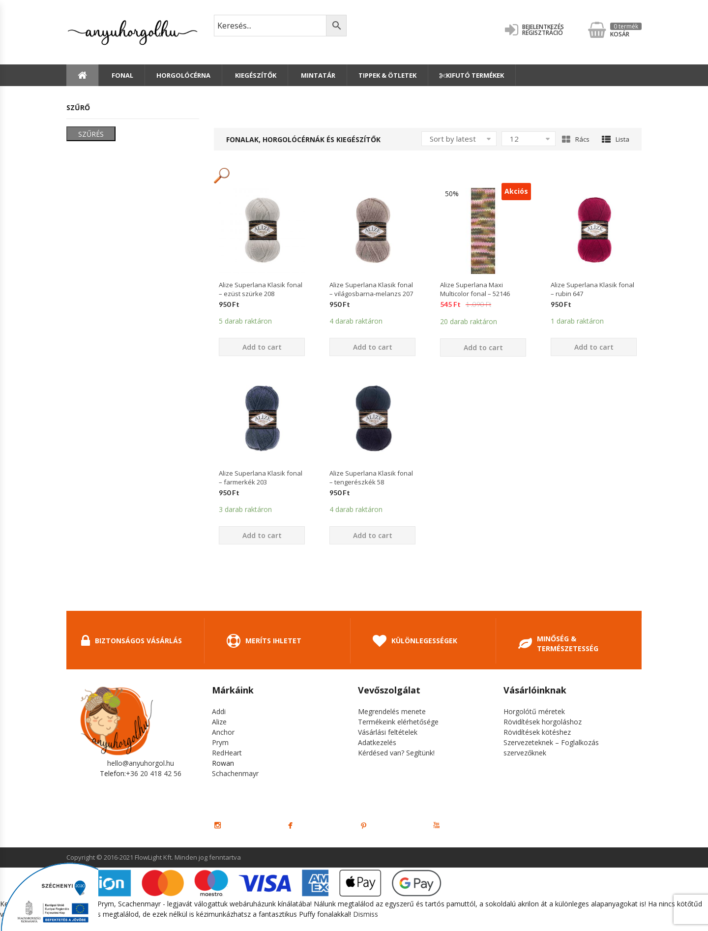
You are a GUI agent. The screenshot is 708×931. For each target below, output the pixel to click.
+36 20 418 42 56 (153, 773)
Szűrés (91, 134)
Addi (219, 711)
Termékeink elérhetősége (398, 721)
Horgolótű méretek (534, 711)
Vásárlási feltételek (387, 732)
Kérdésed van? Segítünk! (396, 752)
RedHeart (227, 752)
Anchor (223, 732)
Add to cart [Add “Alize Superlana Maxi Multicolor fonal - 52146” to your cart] (483, 347)
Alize (219, 721)
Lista (615, 139)
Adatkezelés (377, 742)
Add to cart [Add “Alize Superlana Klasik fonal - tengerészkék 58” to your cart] (372, 535)
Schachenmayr (235, 773)
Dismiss (365, 914)
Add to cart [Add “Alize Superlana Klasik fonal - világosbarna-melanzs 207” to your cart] (372, 347)
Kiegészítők (255, 75)
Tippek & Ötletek (387, 75)
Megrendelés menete (392, 711)
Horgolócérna (183, 75)
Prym (220, 742)
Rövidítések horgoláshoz (542, 721)
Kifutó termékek (472, 75)
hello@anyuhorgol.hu (140, 763)
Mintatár (317, 75)
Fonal (121, 75)
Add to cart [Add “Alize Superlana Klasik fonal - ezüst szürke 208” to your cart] (262, 347)
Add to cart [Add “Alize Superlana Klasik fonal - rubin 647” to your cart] (594, 347)
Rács (576, 139)
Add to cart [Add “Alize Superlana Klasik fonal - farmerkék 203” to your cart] (262, 535)
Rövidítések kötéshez (537, 732)
